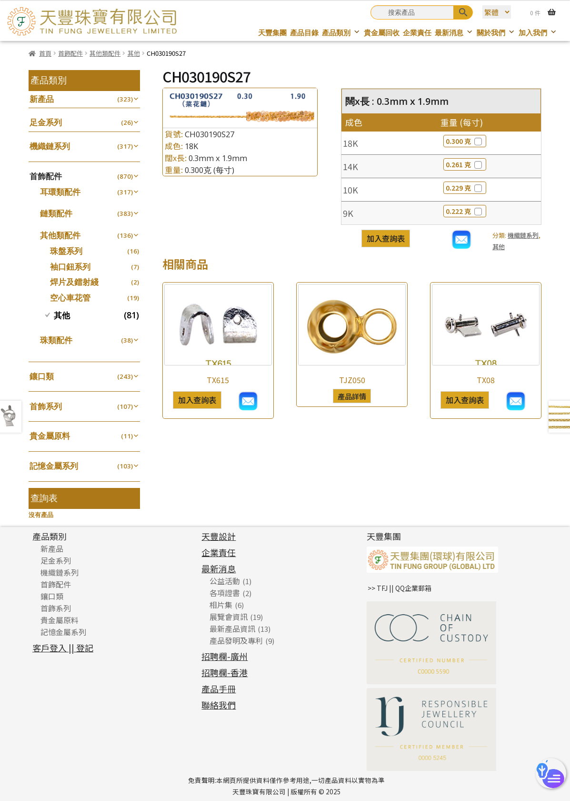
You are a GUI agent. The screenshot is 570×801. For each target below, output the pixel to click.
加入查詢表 (386, 238)
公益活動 (225, 581)
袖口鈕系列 (70, 266)
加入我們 (538, 32)
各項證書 (225, 592)
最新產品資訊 (232, 628)
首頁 (45, 53)
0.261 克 (465, 164)
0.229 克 (465, 188)
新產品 (42, 98)
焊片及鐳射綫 (74, 281)
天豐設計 (218, 536)
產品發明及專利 (236, 640)
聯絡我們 (218, 705)
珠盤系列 (66, 250)
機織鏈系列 (523, 235)
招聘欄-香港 (224, 672)
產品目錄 (304, 32)
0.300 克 (465, 141)
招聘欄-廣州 (224, 656)
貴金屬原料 (50, 435)
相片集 (221, 604)
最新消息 (454, 32)
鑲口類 (42, 376)
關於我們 (496, 32)
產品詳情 (352, 396)
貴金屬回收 (382, 32)
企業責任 (417, 32)
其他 (134, 53)
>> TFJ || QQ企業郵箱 (399, 588)
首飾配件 (70, 53)
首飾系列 (46, 406)
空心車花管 (70, 297)
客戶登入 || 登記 (62, 647)
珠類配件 (56, 340)
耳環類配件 (60, 191)
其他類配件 (105, 53)
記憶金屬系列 (54, 465)
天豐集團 (272, 32)
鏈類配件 (56, 213)
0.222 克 (465, 211)
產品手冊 (218, 688)
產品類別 (341, 32)
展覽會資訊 (229, 616)
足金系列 (46, 122)
